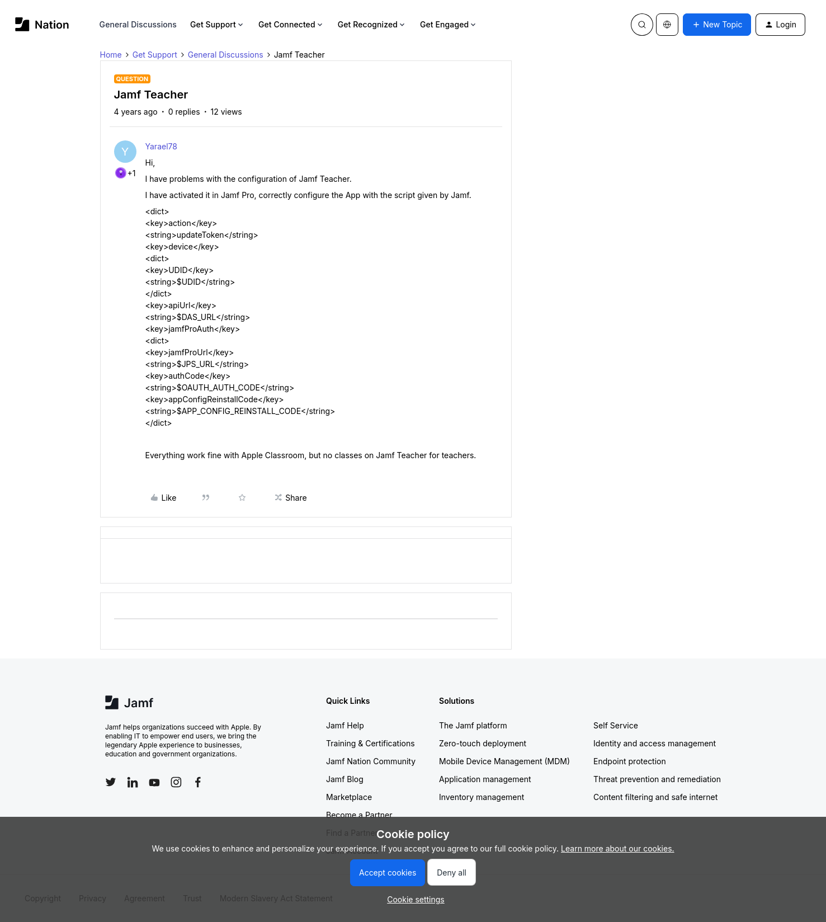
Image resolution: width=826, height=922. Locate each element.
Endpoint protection (629, 761)
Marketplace (349, 797)
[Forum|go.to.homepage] (42, 24)
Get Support (217, 24)
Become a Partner (359, 815)
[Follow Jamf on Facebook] (198, 782)
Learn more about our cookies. (617, 848)
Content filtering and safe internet (655, 797)
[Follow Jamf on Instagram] (176, 782)
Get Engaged (449, 24)
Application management (485, 779)
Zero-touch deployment (482, 743)
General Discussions (138, 24)
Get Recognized (372, 24)
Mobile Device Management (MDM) (504, 761)
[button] (717, 24)
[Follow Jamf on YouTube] (154, 782)
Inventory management (481, 797)
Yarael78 (161, 146)
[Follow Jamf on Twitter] (110, 782)
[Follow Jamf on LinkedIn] (132, 782)
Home (111, 54)
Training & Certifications (370, 743)
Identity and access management (654, 743)
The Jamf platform (473, 725)
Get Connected (291, 24)
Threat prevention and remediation (657, 779)
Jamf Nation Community (371, 761)
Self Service (615, 725)
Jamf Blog (345, 779)
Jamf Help (345, 725)
